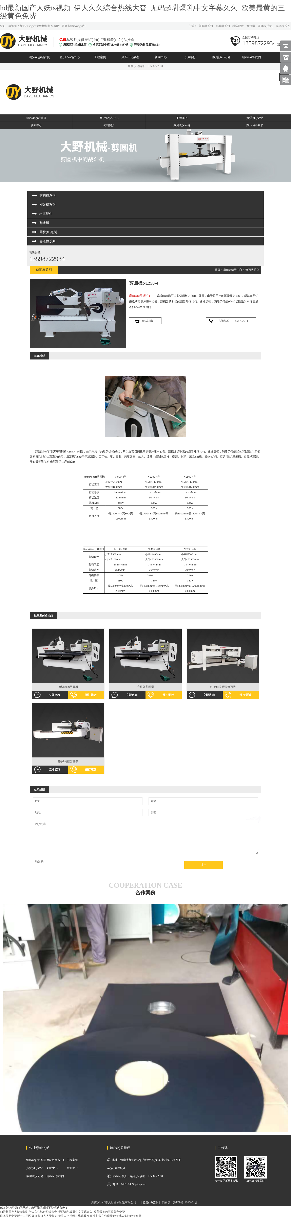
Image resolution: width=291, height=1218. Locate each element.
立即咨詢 (54, 694)
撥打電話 (90, 694)
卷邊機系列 (283, 26)
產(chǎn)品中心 (70, 57)
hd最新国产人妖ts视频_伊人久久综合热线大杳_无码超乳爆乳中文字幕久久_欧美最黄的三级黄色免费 (142, 12)
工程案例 (100, 57)
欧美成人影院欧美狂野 (127, 1215)
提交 (203, 864)
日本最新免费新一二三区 (15, 1215)
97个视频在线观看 (75, 1215)
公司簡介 (191, 57)
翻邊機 (251, 26)
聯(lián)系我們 (251, 57)
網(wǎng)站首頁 (39, 57)
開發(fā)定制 (265, 26)
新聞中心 (161, 57)
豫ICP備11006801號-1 (186, 1202)
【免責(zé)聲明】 (150, 1202)
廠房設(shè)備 (221, 57)
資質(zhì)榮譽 (130, 57)
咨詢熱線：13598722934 (233, 320)
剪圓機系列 (206, 26)
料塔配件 (238, 26)
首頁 (217, 269)
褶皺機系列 (223, 26)
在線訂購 (147, 320)
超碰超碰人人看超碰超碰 (47, 1215)
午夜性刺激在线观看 (100, 1215)
